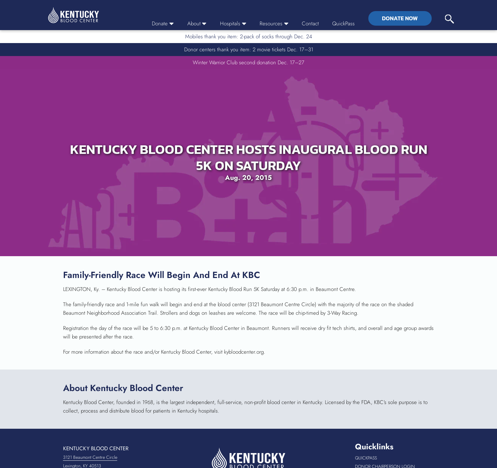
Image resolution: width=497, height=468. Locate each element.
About (197, 23)
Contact (310, 23)
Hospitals (233, 23)
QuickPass (343, 23)
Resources (274, 23)
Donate (163, 23)
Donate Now (400, 18)
